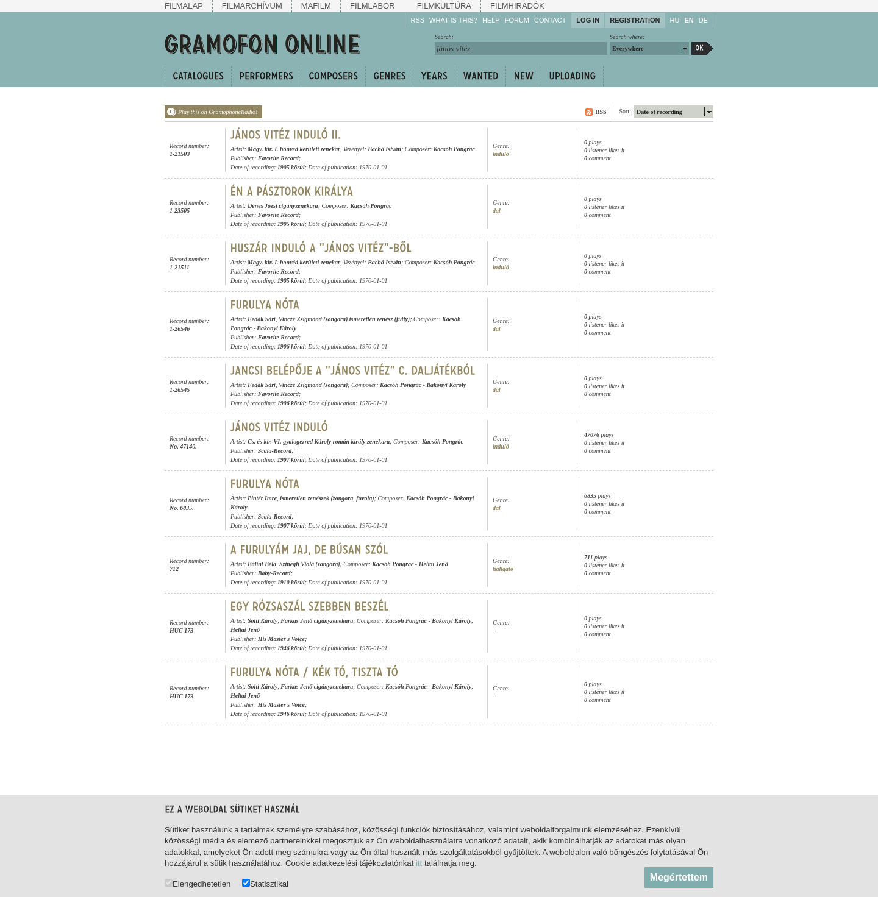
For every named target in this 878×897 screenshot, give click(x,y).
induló (501, 154)
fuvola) (365, 498)
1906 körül (291, 346)
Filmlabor (372, 5)
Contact (550, 20)
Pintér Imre (262, 498)
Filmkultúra (444, 5)
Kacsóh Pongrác (454, 149)
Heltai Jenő (433, 564)
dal (497, 210)
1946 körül (291, 648)
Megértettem (679, 877)
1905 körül (291, 167)
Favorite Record (278, 158)
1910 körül (291, 582)
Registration (635, 20)
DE (703, 20)
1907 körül (291, 459)
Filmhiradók (517, 5)
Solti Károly (262, 620)
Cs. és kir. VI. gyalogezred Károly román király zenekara (319, 441)
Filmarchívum (252, 5)
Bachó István (384, 149)
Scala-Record (275, 450)
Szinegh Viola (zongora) (309, 564)
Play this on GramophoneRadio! (217, 111)
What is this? (453, 20)
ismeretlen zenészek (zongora (316, 498)
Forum (517, 20)
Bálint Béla (262, 564)
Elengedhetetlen (197, 883)
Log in (587, 20)
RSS (417, 20)
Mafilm (316, 5)
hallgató (503, 569)
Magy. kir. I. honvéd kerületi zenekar (294, 149)
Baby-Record (274, 573)
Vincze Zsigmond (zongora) (313, 384)
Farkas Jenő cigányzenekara (316, 620)
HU (675, 20)
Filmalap (184, 5)
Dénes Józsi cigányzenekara (283, 205)
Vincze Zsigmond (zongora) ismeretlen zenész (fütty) (344, 319)
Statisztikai (265, 883)
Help (491, 20)
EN (688, 20)
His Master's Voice (281, 639)
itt (419, 863)
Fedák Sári (262, 319)
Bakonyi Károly (276, 328)
